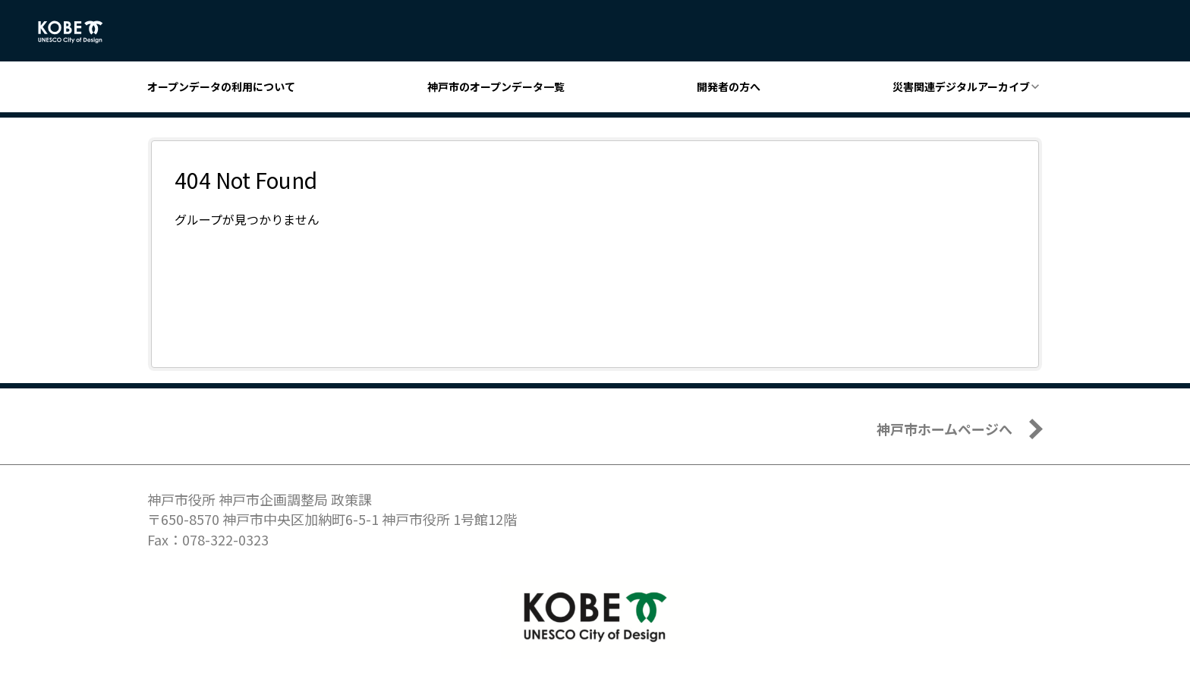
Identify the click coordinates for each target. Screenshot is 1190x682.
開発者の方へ (728, 86)
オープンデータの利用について (221, 86)
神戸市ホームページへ (944, 428)
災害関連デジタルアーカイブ (961, 86)
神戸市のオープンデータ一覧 (496, 86)
